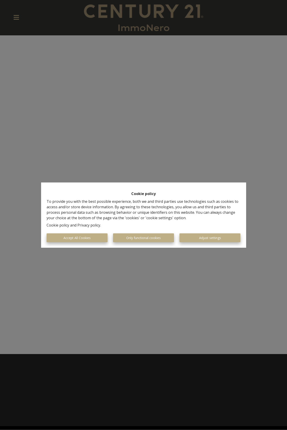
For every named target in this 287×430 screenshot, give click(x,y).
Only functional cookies (143, 238)
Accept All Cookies (77, 238)
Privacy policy (88, 225)
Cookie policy (58, 225)
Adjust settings (210, 238)
